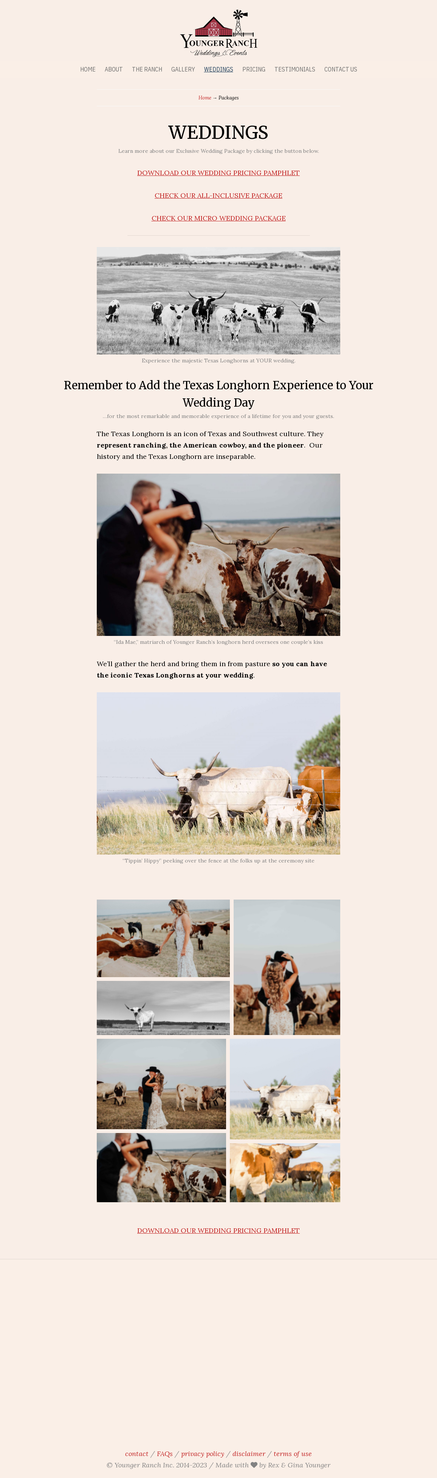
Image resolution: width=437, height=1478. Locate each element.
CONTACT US (340, 69)
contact (137, 1453)
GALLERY (183, 69)
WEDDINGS (218, 69)
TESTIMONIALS (294, 69)
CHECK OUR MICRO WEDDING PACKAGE (219, 218)
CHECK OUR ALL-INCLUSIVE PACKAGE (218, 195)
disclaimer (248, 1453)
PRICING (253, 69)
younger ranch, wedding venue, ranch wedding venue (218, 1352)
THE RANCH (147, 69)
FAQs (165, 1453)
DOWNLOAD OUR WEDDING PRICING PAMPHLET (218, 172)
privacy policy (202, 1453)
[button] (163, 938)
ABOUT (114, 69)
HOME (88, 69)
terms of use (293, 1453)
